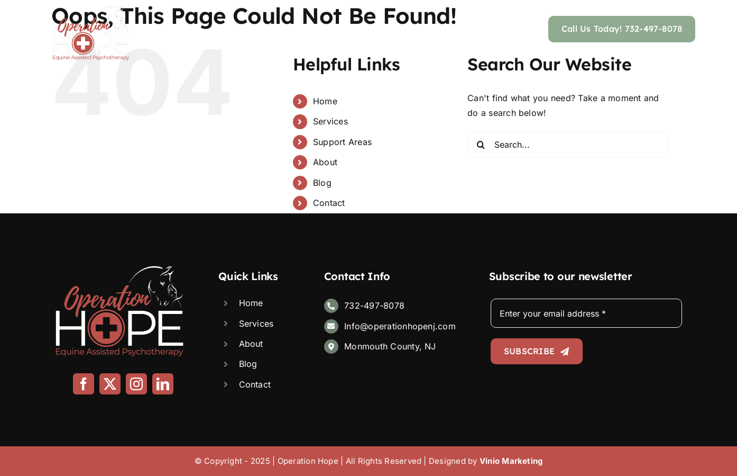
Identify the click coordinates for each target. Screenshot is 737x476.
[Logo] (91, 9)
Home (325, 101)
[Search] (480, 144)
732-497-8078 (374, 305)
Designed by (486, 461)
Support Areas (342, 142)
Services (330, 121)
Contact (329, 202)
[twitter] (110, 383)
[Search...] (567, 144)
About (325, 162)
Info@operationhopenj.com (400, 326)
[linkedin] (162, 383)
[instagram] (136, 383)
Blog (322, 182)
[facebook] (83, 383)
